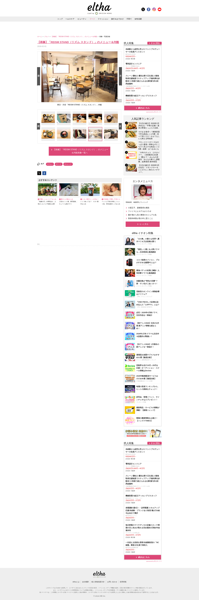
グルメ (46, 36)
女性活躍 (138, 19)
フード (92, 19)
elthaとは (76, 582)
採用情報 (123, 582)
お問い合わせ (112, 582)
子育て (129, 19)
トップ (60, 19)
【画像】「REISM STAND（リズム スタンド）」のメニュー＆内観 (74, 36)
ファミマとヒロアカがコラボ (139, 211)
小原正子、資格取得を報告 (138, 208)
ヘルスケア (69, 19)
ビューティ (82, 19)
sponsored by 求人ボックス (154, 112)
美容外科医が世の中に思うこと (140, 218)
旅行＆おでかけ (117, 19)
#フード (58, 164)
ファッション (103, 19)
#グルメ (50, 164)
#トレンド (68, 164)
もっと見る (143, 224)
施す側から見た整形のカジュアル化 (142, 215)
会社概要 (85, 582)
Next (121, 76)
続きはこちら (144, 108)
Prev (39, 76)
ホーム (39, 36)
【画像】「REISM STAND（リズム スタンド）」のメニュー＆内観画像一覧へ (80, 151)
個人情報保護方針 (98, 582)
